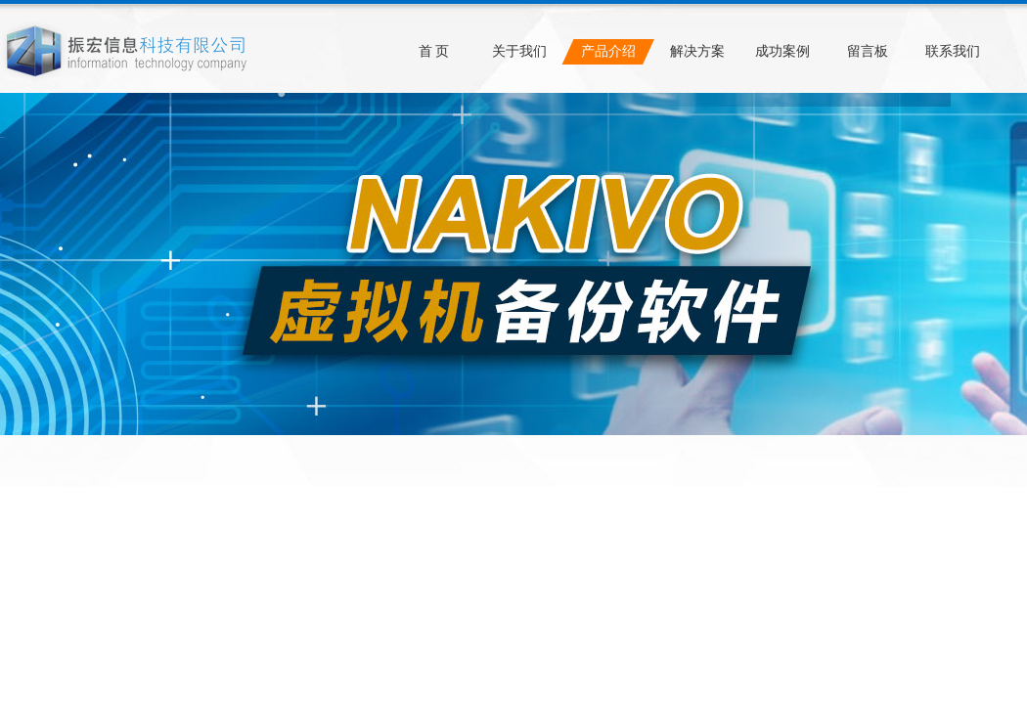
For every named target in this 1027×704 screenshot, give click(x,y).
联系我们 (952, 51)
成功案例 (782, 51)
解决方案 (697, 51)
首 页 (434, 51)
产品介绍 (608, 51)
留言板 (867, 51)
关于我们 (519, 51)
